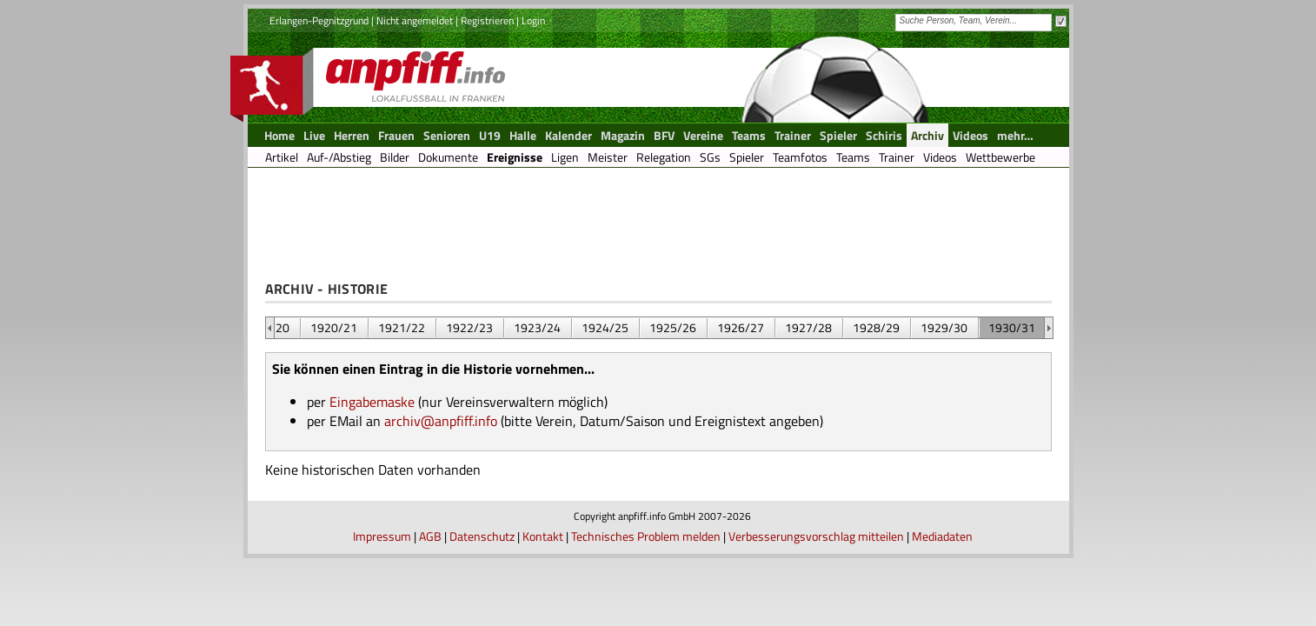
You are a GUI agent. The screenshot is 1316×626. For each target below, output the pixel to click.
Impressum (382, 536)
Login (533, 20)
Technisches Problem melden (646, 536)
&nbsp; (270, 327)
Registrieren (487, 20)
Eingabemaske (372, 401)
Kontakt (542, 536)
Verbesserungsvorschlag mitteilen (816, 536)
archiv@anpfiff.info (440, 420)
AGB (430, 536)
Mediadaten (942, 536)
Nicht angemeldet (414, 20)
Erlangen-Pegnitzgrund (319, 20)
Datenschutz (482, 536)
